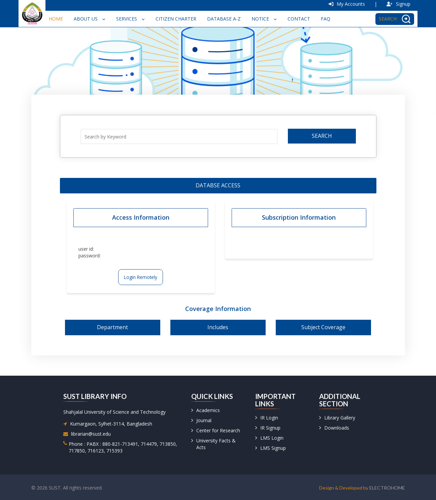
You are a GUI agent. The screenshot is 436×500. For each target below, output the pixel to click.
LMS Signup (273, 448)
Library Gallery (339, 417)
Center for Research (218, 430)
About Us (89, 18)
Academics (208, 410)
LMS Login (271, 438)
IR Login (269, 417)
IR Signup (270, 428)
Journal (203, 420)
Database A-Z (224, 18)
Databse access (218, 185)
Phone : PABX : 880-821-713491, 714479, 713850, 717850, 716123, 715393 (123, 447)
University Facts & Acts (216, 443)
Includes (217, 327)
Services (130, 18)
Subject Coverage (323, 327)
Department (112, 327)
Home (56, 18)
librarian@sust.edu (91, 434)
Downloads (336, 428)
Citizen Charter (176, 18)
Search (322, 135)
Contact (299, 18)
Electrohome (387, 488)
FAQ (325, 18)
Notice (264, 18)
